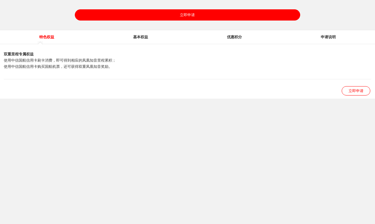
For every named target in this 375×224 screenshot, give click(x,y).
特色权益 (46, 37)
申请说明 (328, 37)
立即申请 (187, 15)
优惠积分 (234, 37)
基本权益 (140, 37)
